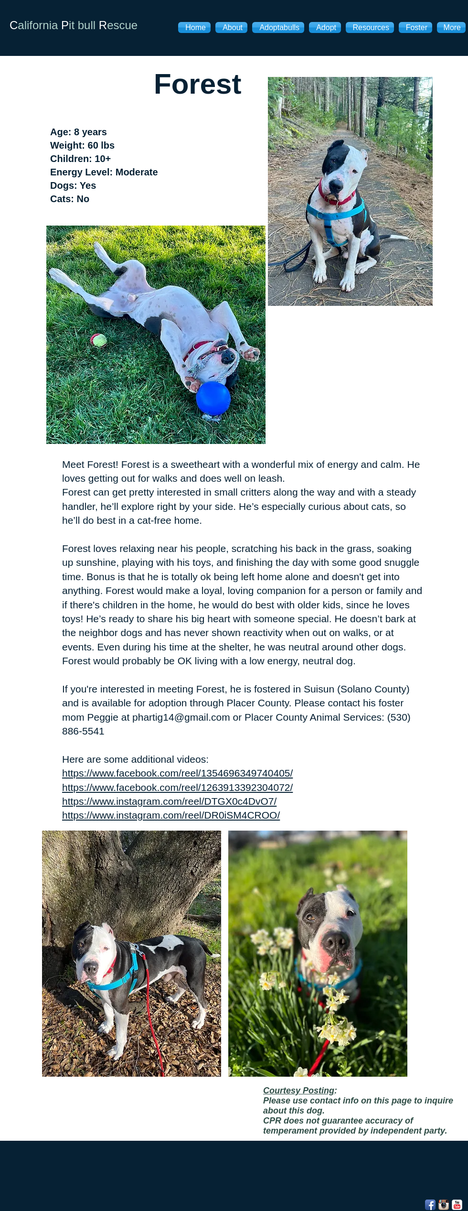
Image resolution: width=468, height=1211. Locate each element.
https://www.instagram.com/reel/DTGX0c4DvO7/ (169, 801)
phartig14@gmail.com (181, 717)
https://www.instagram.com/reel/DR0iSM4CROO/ (171, 815)
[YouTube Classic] (457, 1205)
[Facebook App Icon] (430, 1205)
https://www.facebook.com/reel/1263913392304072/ (177, 787)
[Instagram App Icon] (443, 1205)
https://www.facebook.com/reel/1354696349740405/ (177, 773)
